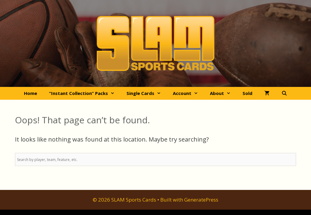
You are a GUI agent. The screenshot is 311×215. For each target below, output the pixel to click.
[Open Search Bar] (284, 93)
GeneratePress (201, 199)
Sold (247, 93)
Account (188, 93)
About (223, 93)
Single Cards (146, 93)
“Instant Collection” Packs (85, 93)
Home (30, 93)
